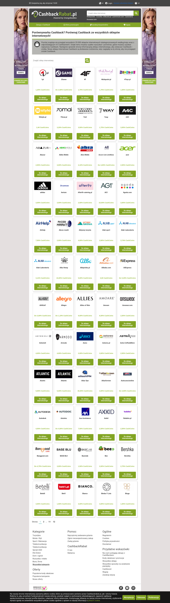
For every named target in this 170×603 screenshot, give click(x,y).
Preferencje (154, 597)
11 (49, 522)
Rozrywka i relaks (40, 559)
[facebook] (121, 588)
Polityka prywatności (111, 541)
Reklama (71, 553)
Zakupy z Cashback (43, 25)
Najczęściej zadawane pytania (80, 535)
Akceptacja (129, 597)
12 (54, 522)
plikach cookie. (94, 600)
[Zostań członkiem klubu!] (123, 3)
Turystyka (37, 535)
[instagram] (133, 588)
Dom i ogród (38, 556)
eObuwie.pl (107, 17)
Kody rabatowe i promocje (113, 558)
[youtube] (127, 588)
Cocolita (99, 17)
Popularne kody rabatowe (43, 573)
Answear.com (92, 19)
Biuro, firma (37, 561)
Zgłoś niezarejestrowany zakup (80, 538)
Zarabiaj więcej (109, 575)
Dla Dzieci (37, 553)
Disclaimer (107, 544)
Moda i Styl (37, 538)
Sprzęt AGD (37, 550)
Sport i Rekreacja (40, 541)
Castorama (129, 17)
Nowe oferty (38, 579)
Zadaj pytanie (73, 541)
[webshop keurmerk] (40, 590)
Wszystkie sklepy (110, 561)
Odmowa (141, 597)
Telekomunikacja (40, 544)
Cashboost (107, 569)
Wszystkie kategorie (41, 564)
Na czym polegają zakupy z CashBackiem (114, 554)
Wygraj (105, 572)
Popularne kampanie (41, 576)
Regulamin (107, 535)
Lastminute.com (118, 17)
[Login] (108, 3)
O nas (70, 550)
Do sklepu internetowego (42, 98)
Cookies (106, 538)
